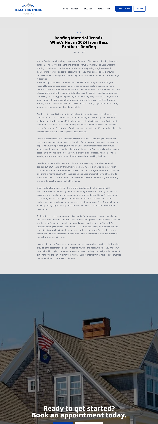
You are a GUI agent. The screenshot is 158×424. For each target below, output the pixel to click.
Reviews (101, 10)
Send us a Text (124, 9)
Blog (109, 10)
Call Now (139, 9)
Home (65, 10)
